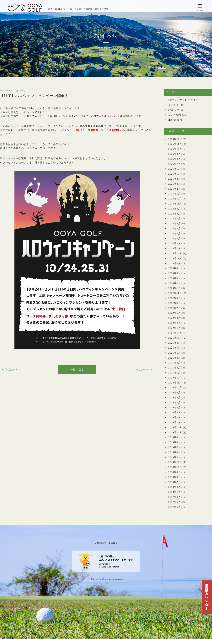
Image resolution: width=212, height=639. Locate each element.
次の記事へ (142, 369)
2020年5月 (174, 412)
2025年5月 (174, 173)
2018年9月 (174, 472)
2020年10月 (175, 387)
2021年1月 (174, 372)
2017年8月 (174, 496)
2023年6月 (174, 268)
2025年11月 (175, 143)
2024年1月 (174, 248)
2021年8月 (174, 342)
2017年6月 (174, 501)
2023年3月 (174, 278)
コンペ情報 (175, 114)
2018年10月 (175, 467)
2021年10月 (175, 337)
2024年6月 (174, 223)
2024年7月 (174, 218)
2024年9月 (174, 208)
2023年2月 (174, 283)
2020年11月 (175, 382)
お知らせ (173, 109)
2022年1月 (174, 327)
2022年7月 (174, 308)
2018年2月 (174, 486)
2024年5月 (174, 228)
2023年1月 (174, 288)
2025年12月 (175, 139)
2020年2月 (174, 417)
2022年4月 (174, 317)
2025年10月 (175, 148)
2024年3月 (174, 238)
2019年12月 (175, 427)
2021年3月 (174, 362)
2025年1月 (174, 193)
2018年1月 (174, 491)
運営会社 (113, 542)
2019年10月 (175, 432)
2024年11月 (175, 203)
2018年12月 (175, 462)
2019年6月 (174, 452)
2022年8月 (174, 303)
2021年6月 (174, 352)
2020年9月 (174, 392)
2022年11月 (175, 293)
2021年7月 (174, 347)
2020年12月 (175, 377)
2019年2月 (174, 457)
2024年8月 (174, 213)
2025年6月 (174, 168)
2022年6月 (174, 312)
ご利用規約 (100, 542)
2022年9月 (174, 298)
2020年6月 (174, 407)
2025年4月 (174, 178)
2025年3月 (174, 183)
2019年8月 (174, 442)
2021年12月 (175, 332)
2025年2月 (174, 188)
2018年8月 (174, 477)
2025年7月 (174, 163)
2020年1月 (174, 422)
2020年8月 (174, 397)
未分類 (172, 119)
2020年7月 (174, 402)
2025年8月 (174, 158)
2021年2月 (174, 367)
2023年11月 (175, 258)
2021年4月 (174, 357)
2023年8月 (174, 263)
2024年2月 (174, 243)
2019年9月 (174, 437)
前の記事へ (11, 369)
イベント (173, 104)
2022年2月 (174, 322)
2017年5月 (174, 506)
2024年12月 (175, 198)
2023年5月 (174, 273)
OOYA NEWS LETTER (181, 99)
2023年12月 (175, 253)
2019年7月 (174, 447)
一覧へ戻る (77, 369)
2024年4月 (174, 233)
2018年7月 (174, 482)
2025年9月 (174, 153)
